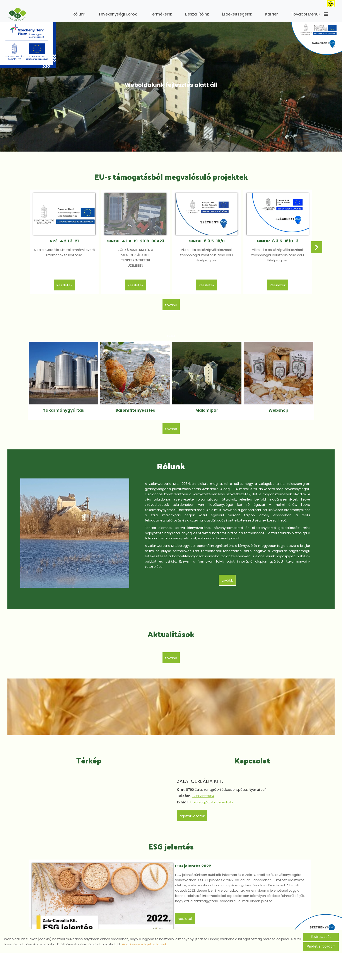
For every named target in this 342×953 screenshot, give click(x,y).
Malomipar (206, 405)
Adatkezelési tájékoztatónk (144, 944)
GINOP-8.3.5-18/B (206, 239)
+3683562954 (204, 790)
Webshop (277, 405)
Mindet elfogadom (320, 946)
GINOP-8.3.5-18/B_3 (276, 239)
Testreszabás (321, 937)
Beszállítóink (197, 14)
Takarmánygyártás (65, 405)
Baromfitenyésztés (136, 405)
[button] (315, 246)
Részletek (66, 283)
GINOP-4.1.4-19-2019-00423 (136, 239)
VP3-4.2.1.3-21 (65, 239)
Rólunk (79, 14)
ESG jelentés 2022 (177, 859)
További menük (309, 14)
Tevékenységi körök (117, 14)
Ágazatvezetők (192, 810)
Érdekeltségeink (237, 14)
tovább (171, 303)
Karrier (271, 14)
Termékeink (161, 14)
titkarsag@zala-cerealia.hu (213, 796)
